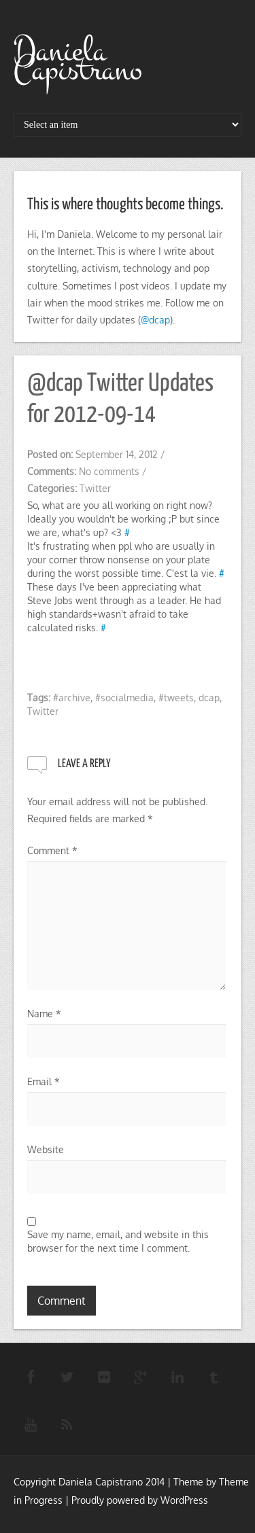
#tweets (176, 697)
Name (44, 1013)
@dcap (155, 319)
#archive (71, 697)
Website (45, 1149)
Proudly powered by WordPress (139, 1500)
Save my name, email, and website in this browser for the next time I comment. (118, 1241)
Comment (52, 850)
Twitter (95, 488)
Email (43, 1081)
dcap (209, 697)
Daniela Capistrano (78, 60)
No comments (109, 471)
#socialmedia (124, 697)
